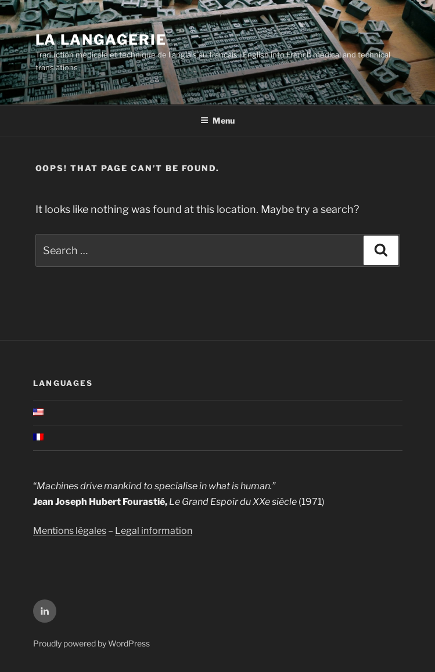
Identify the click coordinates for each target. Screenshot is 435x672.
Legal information (153, 530)
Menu (217, 120)
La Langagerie (101, 39)
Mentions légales (69, 530)
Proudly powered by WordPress (91, 643)
